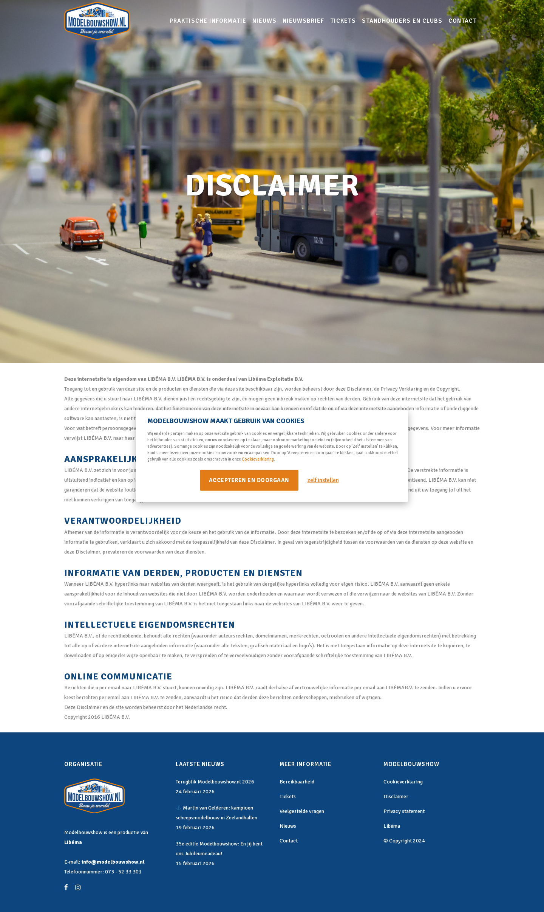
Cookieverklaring (258, 458)
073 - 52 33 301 (123, 872)
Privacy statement (404, 811)
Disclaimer (395, 796)
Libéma (73, 842)
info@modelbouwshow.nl (113, 862)
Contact (289, 841)
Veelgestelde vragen (302, 811)
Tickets (288, 796)
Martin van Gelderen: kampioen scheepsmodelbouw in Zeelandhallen (216, 813)
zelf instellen (323, 480)
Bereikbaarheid (297, 782)
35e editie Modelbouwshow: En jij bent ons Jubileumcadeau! (219, 849)
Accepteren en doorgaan (249, 479)
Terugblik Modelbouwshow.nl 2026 (215, 782)
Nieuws (288, 826)
